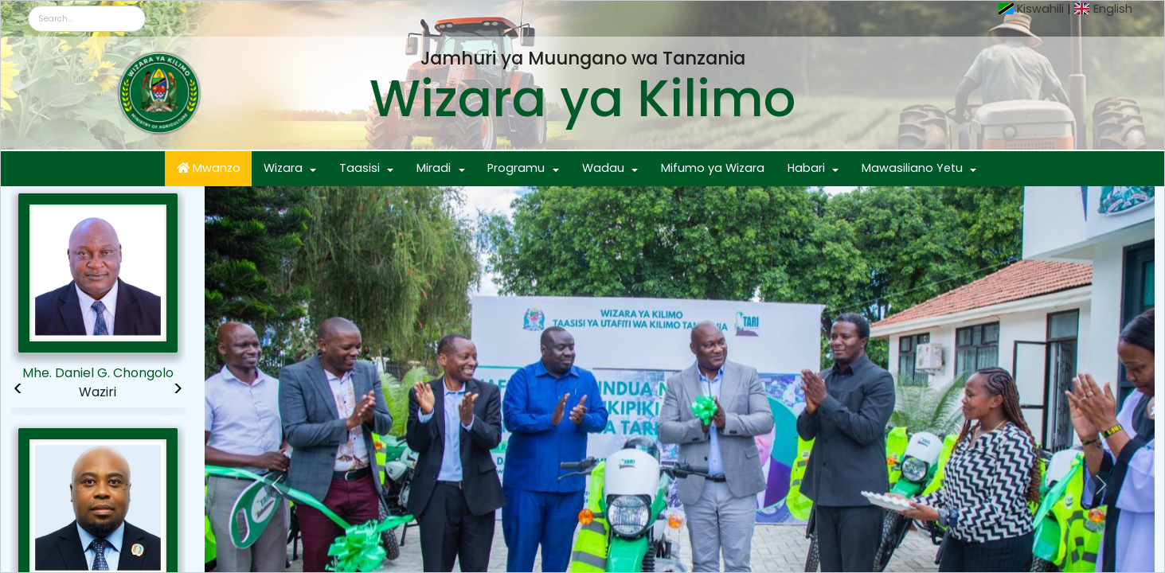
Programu (516, 168)
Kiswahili (1040, 9)
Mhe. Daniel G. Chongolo (98, 373)
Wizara (283, 168)
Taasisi (359, 168)
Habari (806, 168)
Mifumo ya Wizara (712, 168)
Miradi (433, 168)
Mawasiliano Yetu (912, 168)
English (1112, 9)
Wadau (603, 168)
